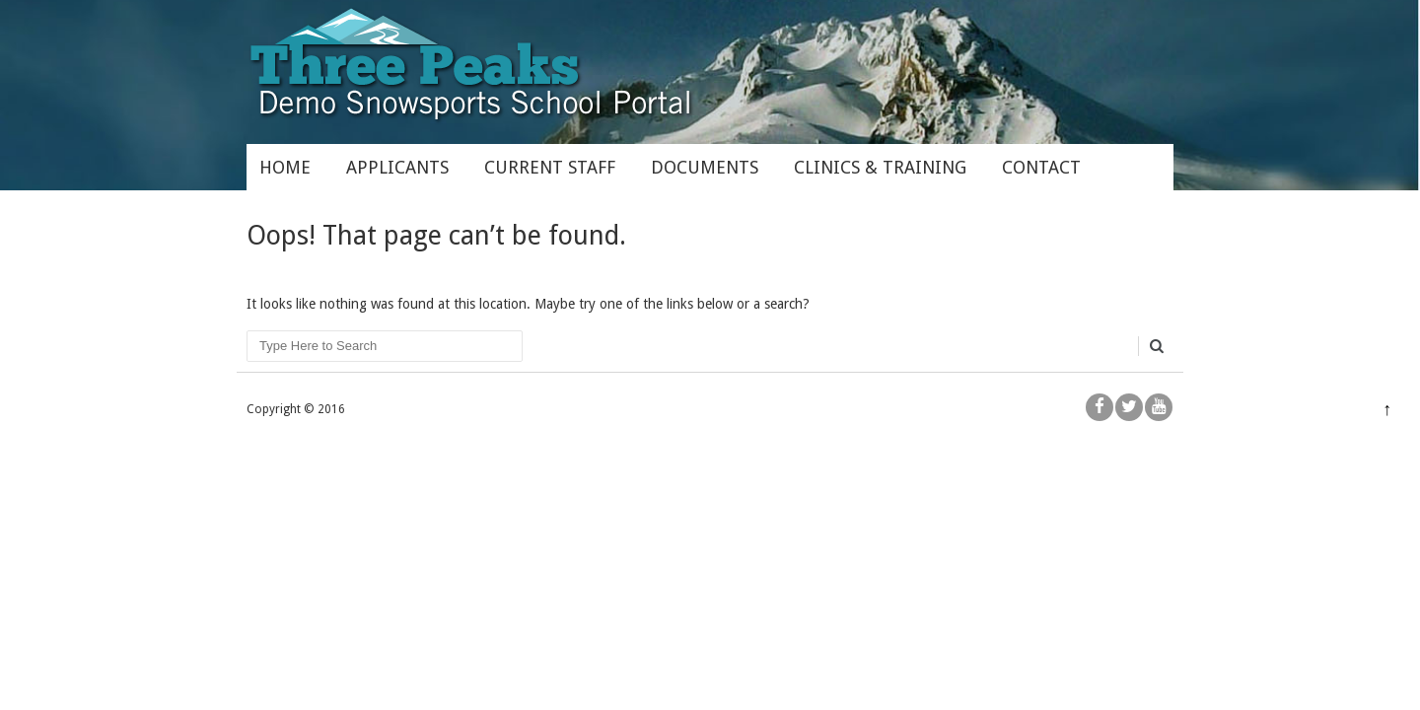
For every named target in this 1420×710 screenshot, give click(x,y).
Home (285, 167)
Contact (1041, 167)
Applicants (397, 167)
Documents (704, 167)
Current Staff (549, 167)
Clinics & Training (880, 167)
